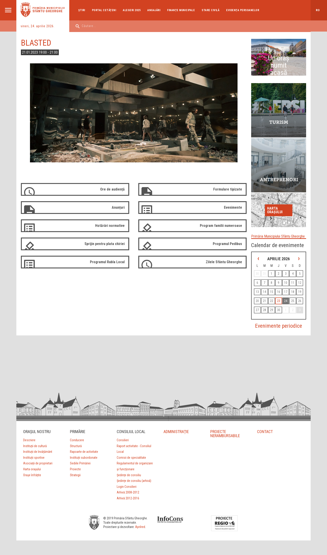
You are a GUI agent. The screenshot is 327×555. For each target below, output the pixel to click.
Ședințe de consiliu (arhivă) (134, 481)
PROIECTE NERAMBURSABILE (225, 433)
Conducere (77, 440)
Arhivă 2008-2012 (128, 492)
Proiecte (75, 469)
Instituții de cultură (35, 446)
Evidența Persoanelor (242, 10)
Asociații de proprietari (37, 463)
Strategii (75, 475)
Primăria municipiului (48, 8)
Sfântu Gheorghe (47, 11)
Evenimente (233, 207)
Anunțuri (118, 207)
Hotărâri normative (110, 225)
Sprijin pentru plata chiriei (104, 244)
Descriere (29, 440)
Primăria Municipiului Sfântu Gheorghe (278, 236)
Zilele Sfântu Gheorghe (224, 262)
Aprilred (140, 527)
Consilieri (123, 440)
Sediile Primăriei (80, 463)
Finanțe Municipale (181, 10)
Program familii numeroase (221, 225)
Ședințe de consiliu (129, 475)
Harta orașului (274, 210)
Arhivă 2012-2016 (128, 498)
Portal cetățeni (104, 10)
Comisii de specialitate (131, 457)
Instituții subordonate (83, 457)
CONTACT (265, 431)
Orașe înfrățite (32, 475)
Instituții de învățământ (37, 451)
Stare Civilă (210, 10)
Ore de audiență (112, 189)
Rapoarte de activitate (84, 451)
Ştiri (81, 10)
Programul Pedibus (227, 244)
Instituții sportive (34, 457)
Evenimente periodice (278, 326)
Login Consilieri (126, 486)
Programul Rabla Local (107, 262)
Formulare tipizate (227, 189)
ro (318, 10)
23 (278, 301)
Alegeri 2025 (132, 10)
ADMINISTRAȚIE (176, 431)
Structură (76, 446)
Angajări (153, 10)
